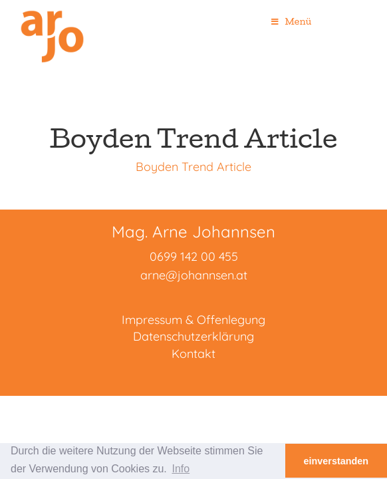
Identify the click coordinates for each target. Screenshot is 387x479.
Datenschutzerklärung (193, 336)
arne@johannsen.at (193, 275)
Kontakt (193, 353)
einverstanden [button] (336, 461)
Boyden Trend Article (193, 166)
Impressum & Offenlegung (193, 319)
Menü (291, 21)
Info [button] (181, 468)
